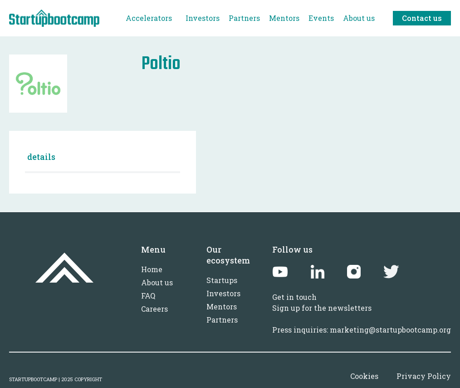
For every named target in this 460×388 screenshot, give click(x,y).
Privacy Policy (423, 376)
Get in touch (294, 297)
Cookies (364, 376)
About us (157, 282)
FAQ (148, 295)
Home (151, 269)
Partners (222, 319)
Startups (221, 280)
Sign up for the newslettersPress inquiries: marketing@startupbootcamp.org (361, 318)
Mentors (221, 306)
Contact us (422, 18)
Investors (223, 293)
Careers (154, 308)
